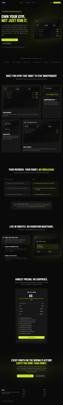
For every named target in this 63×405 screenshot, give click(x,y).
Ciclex (3, 2)
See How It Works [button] (7, 43)
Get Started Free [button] (57, 2)
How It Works (27, 2)
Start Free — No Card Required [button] (9, 39)
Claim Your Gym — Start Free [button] (25, 375)
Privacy (44, 393)
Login (23, 395)
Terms (44, 395)
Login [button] (51, 2)
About (44, 391)
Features (21, 2)
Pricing (33, 2)
